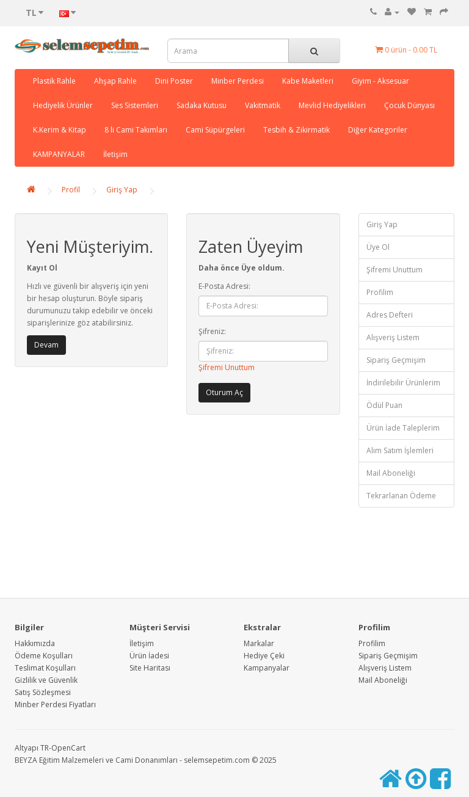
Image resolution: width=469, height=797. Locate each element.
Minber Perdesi (237, 81)
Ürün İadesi (149, 655)
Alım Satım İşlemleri (400, 450)
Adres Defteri (389, 315)
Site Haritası (149, 668)
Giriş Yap (121, 189)
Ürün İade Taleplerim (403, 428)
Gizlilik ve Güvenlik (46, 680)
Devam (46, 345)
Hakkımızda (35, 643)
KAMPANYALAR (59, 154)
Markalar (259, 643)
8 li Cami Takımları (135, 130)
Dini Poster (174, 81)
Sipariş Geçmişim (396, 360)
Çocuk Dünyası (409, 105)
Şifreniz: (212, 331)
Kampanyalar (266, 668)
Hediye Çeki (264, 655)
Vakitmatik (262, 105)
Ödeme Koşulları (44, 655)
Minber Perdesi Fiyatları (55, 704)
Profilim (379, 292)
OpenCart (68, 748)
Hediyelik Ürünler (63, 105)
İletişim (115, 154)
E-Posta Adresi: (224, 286)
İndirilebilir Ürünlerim (403, 382)
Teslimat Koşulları (45, 668)
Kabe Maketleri (307, 81)
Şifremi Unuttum (226, 367)
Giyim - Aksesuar (380, 81)
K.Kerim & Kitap (59, 130)
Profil (71, 189)
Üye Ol (378, 247)
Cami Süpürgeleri (215, 130)
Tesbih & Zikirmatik (296, 130)
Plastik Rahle (54, 81)
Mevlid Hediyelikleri (332, 105)
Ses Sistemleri (134, 105)
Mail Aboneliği (390, 473)
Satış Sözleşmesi (43, 692)
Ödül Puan (384, 405)
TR (44, 748)
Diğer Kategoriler (377, 130)
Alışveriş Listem (393, 337)
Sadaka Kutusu (201, 105)
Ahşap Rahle (115, 81)
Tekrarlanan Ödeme (401, 495)
